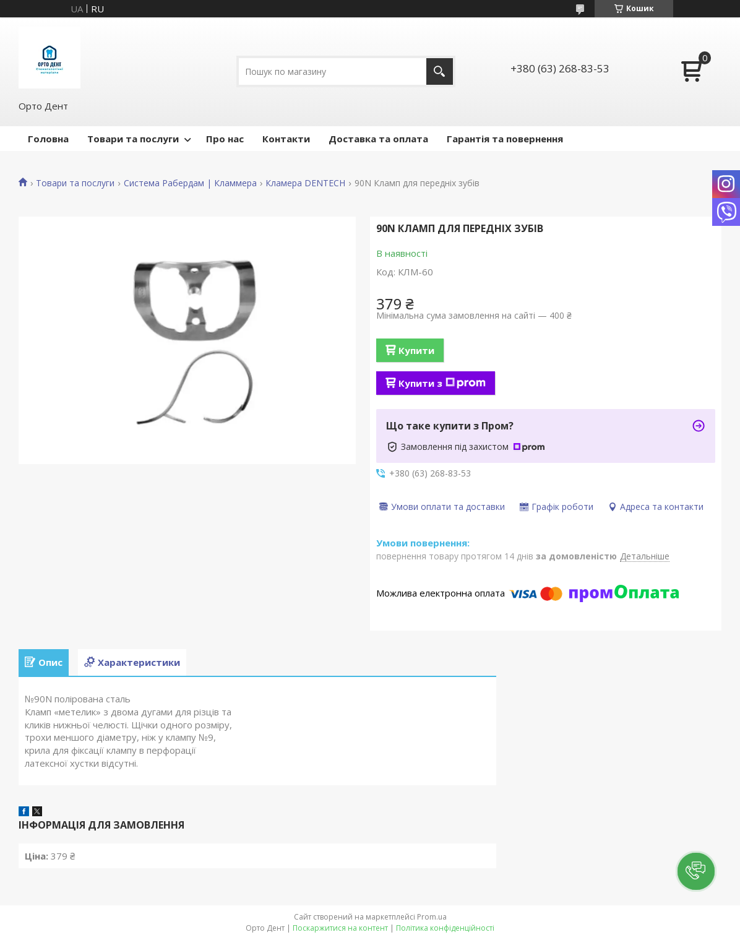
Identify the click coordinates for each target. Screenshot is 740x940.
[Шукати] (439, 71)
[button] (696, 871)
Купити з (442, 383)
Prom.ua (432, 917)
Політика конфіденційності (445, 928)
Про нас (225, 138)
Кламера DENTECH (305, 183)
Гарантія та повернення (505, 138)
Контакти (286, 138)
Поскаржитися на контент (340, 928)
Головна (48, 138)
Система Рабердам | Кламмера (190, 183)
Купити (416, 350)
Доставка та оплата (378, 138)
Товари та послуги (133, 138)
